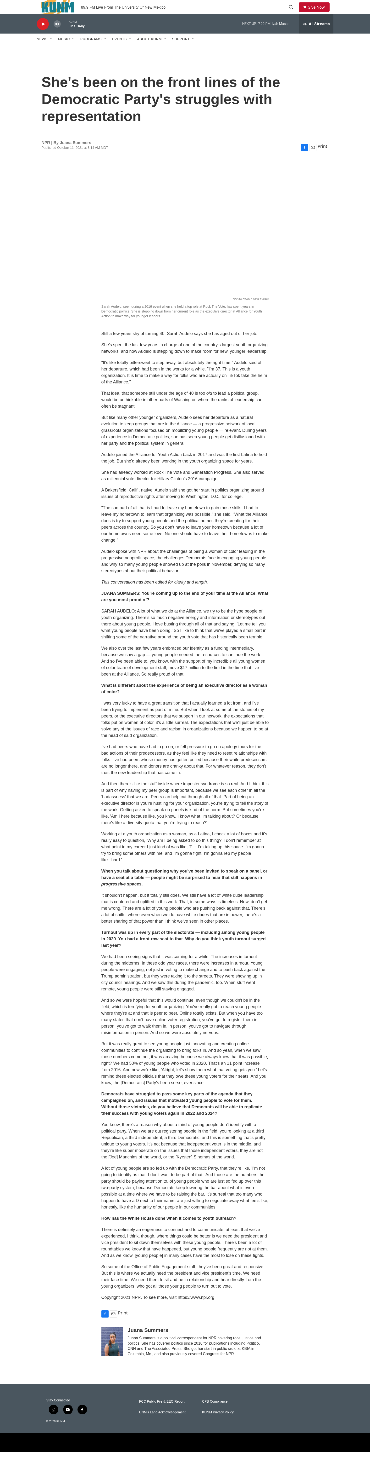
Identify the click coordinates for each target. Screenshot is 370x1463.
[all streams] (316, 34)
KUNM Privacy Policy (218, 1423)
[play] (43, 35)
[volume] (57, 34)
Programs (91, 50)
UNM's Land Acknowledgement (162, 1423)
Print (322, 157)
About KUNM (149, 50)
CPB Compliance (215, 1412)
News (42, 50)
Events (119, 50)
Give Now (318, 12)
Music (64, 50)
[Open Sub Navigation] (51, 50)
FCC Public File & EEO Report (162, 1412)
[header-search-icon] (292, 13)
